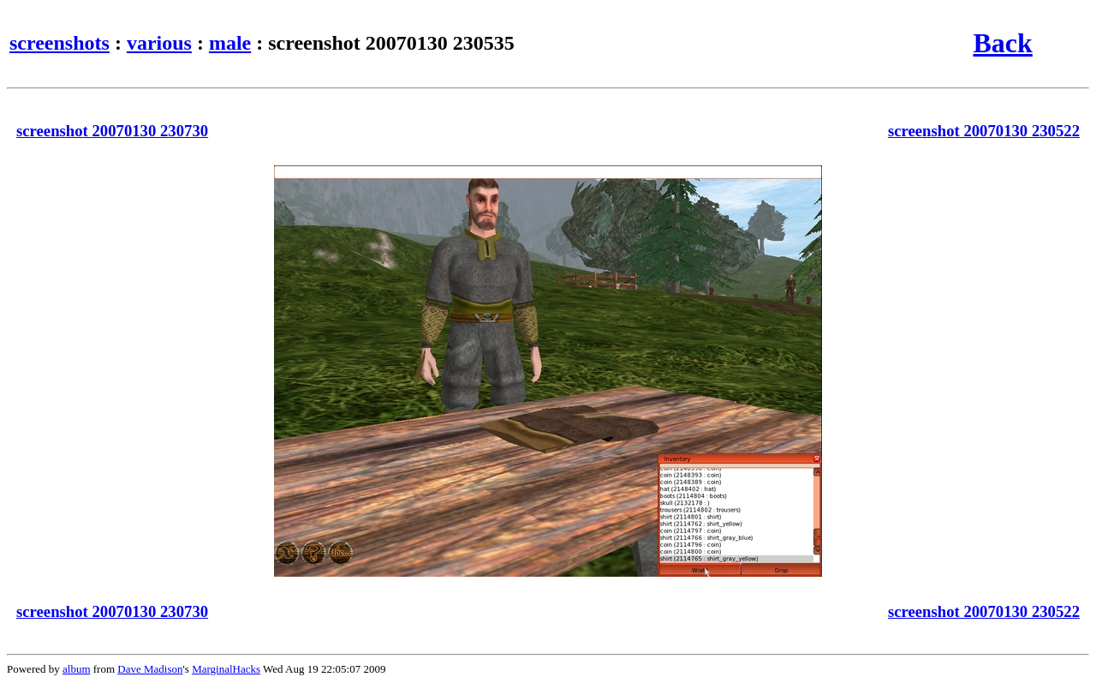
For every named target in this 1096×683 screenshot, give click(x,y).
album (77, 668)
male (230, 43)
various (159, 43)
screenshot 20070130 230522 (984, 131)
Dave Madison (149, 668)
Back (1002, 42)
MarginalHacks (226, 668)
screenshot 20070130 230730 (112, 131)
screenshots (59, 43)
